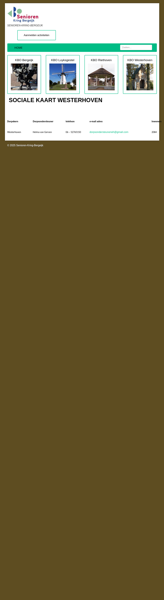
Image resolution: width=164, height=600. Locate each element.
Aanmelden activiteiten (36, 35)
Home (18, 47)
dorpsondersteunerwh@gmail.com (109, 132)
